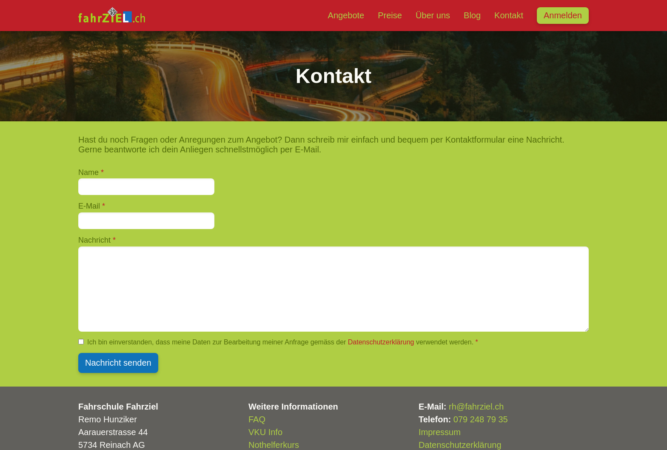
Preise (390, 15)
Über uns (433, 15)
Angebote (346, 15)
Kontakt (508, 15)
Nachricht (97, 240)
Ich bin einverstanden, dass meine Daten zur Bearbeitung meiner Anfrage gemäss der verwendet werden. (282, 342)
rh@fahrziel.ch (476, 406)
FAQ (256, 419)
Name (91, 172)
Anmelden (563, 15)
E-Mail (91, 206)
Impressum (440, 432)
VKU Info (265, 432)
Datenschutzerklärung (381, 342)
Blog (472, 15)
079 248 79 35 (480, 419)
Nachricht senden (118, 362)
